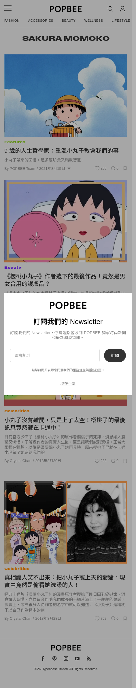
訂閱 (115, 355)
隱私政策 (95, 370)
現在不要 (68, 383)
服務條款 (79, 370)
